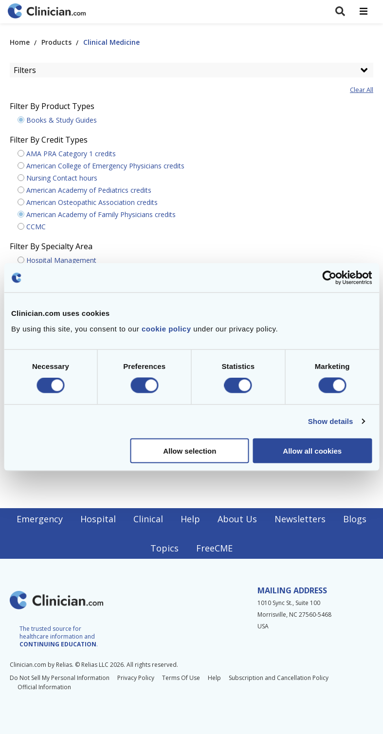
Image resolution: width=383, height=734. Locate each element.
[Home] (47, 11)
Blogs (354, 519)
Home (20, 42)
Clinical (148, 519)
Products (56, 42)
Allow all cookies (312, 450)
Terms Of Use (181, 678)
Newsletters (300, 519)
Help (190, 519)
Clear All (361, 89)
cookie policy (166, 328)
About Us (237, 519)
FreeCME (214, 548)
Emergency (40, 519)
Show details (330, 421)
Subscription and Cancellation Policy (278, 678)
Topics (164, 548)
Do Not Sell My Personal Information (59, 678)
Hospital (98, 519)
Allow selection (189, 450)
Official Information (44, 687)
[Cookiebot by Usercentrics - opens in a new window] (329, 278)
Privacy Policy (135, 678)
